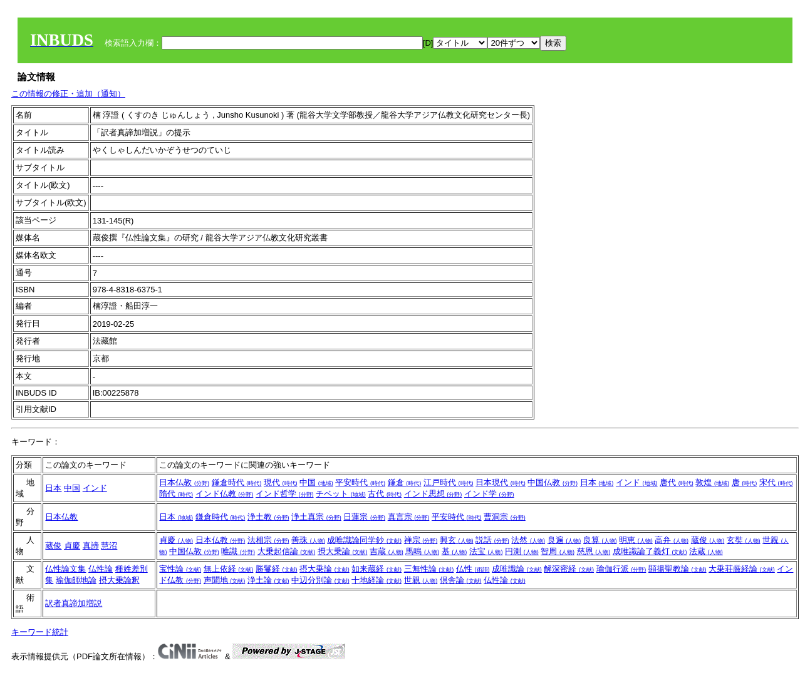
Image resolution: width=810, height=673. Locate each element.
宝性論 (180, 568)
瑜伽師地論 (76, 580)
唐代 (676, 482)
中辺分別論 (320, 580)
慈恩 (594, 551)
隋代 (176, 493)
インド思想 (433, 493)
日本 (53, 488)
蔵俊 (53, 545)
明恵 (636, 540)
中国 (72, 488)
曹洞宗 (505, 516)
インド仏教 (224, 493)
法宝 (486, 551)
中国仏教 (552, 482)
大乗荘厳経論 (742, 568)
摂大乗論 (343, 551)
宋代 (776, 482)
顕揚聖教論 (677, 568)
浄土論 (268, 580)
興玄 (457, 540)
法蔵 (706, 551)
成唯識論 (517, 568)
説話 (492, 540)
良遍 (564, 540)
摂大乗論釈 (119, 580)
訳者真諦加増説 (73, 603)
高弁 (671, 540)
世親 (421, 580)
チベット (341, 493)
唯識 (238, 551)
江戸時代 (448, 482)
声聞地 (225, 580)
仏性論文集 (65, 568)
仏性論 (100, 568)
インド (95, 488)
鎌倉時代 (237, 482)
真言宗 (409, 516)
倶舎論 (461, 580)
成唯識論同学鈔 (364, 540)
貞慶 (72, 545)
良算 (600, 540)
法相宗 (268, 540)
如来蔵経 (376, 568)
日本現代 (500, 482)
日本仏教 (184, 482)
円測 (522, 551)
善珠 (308, 540)
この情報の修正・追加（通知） (68, 93)
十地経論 (376, 580)
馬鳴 (422, 551)
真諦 (91, 545)
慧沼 (109, 545)
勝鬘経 (277, 568)
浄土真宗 (316, 516)
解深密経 (569, 568)
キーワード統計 (39, 632)
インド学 (489, 493)
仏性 (473, 568)
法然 (528, 540)
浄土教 (268, 516)
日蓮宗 (364, 516)
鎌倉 (405, 482)
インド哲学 (285, 493)
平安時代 (360, 482)
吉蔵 (386, 551)
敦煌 (712, 482)
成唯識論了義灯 (650, 551)
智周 (557, 551)
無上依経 (229, 568)
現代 (281, 482)
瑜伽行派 (621, 568)
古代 (385, 493)
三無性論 (429, 568)
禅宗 (421, 540)
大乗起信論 (286, 551)
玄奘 (744, 540)
